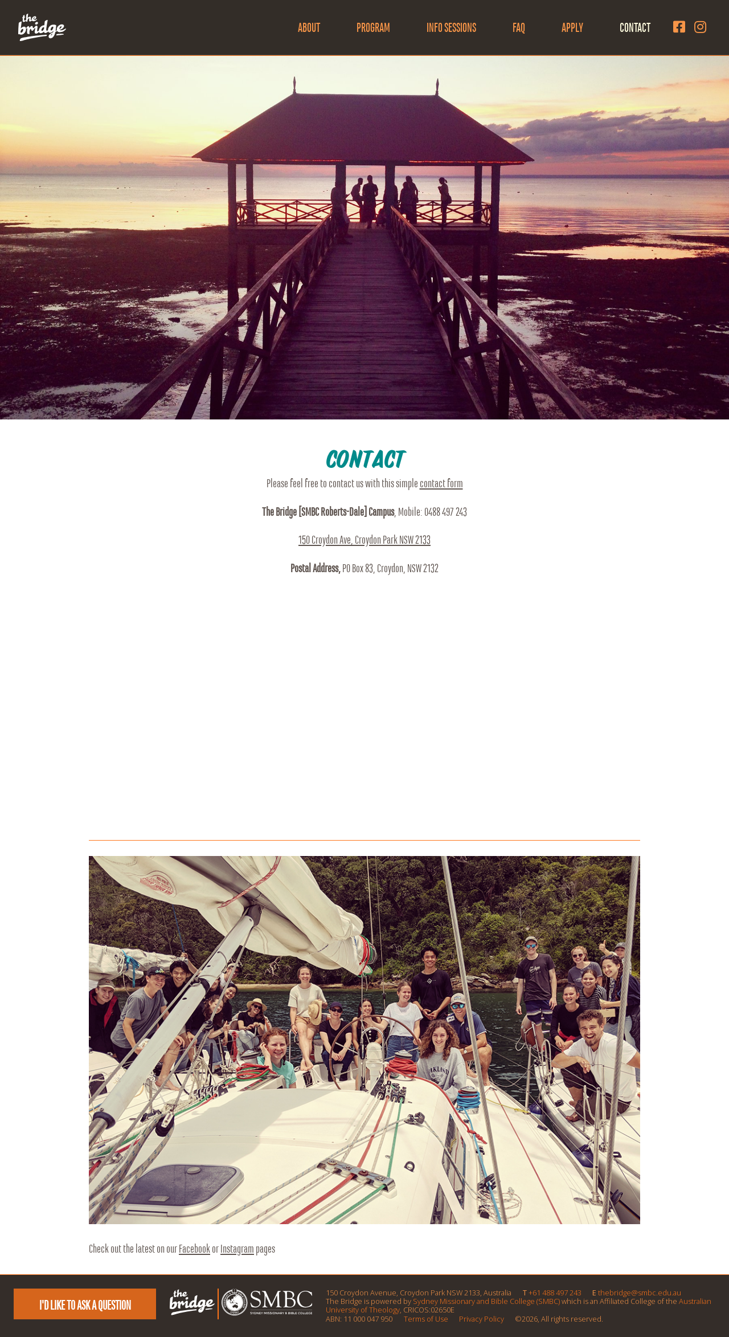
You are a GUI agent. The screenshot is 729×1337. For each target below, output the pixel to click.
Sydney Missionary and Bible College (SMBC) (486, 1301)
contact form (441, 483)
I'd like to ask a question (85, 1305)
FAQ (519, 27)
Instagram (237, 1249)
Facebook (194, 1249)
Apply (572, 27)
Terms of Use (426, 1319)
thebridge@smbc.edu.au (639, 1292)
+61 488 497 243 (555, 1292)
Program (373, 27)
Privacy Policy (481, 1319)
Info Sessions (451, 27)
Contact (635, 27)
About (309, 27)
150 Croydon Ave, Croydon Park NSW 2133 (364, 540)
